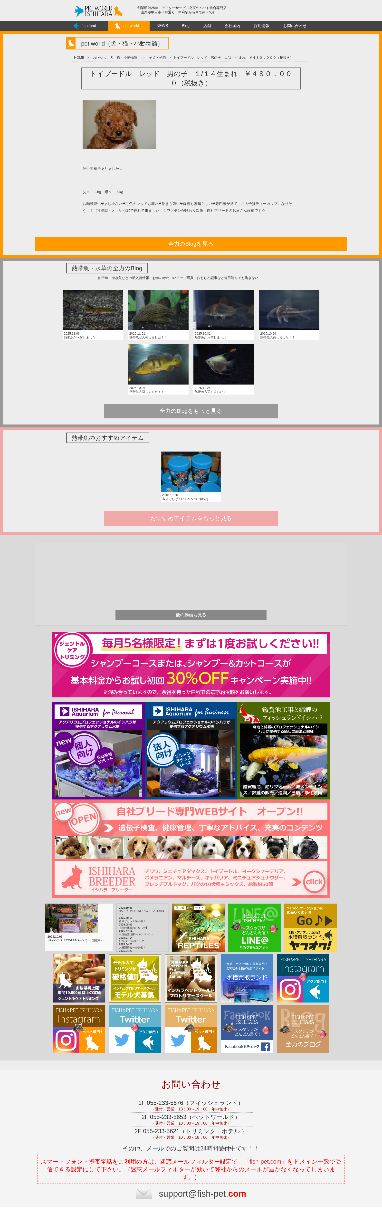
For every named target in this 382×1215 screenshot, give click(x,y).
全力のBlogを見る (189, 244)
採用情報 (261, 26)
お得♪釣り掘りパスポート (126, 869)
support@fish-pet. (202, 1123)
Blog (186, 26)
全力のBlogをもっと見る (191, 346)
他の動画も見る (191, 543)
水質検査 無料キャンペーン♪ (128, 863)
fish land (89, 26)
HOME (79, 57)
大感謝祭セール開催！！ (126, 876)
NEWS (162, 26)
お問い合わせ (294, 26)
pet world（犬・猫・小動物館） (117, 57)
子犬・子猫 (157, 57)
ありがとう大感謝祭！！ (126, 850)
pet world (131, 26)
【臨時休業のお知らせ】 (126, 856)
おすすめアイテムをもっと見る (191, 447)
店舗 (207, 26)
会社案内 (232, 26)
